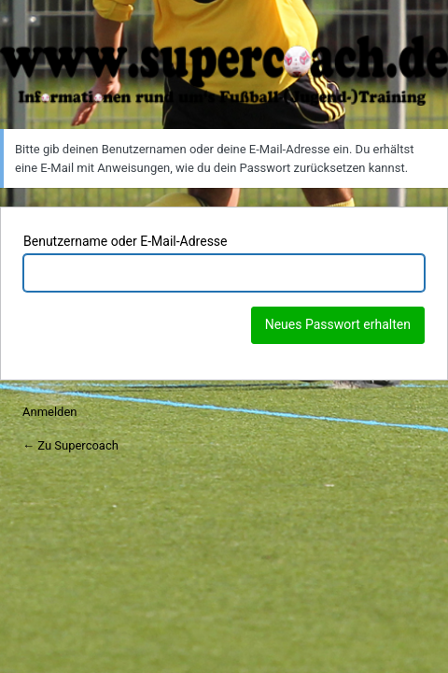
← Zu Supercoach (70, 445)
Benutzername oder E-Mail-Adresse (125, 241)
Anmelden (49, 412)
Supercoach (224, 71)
